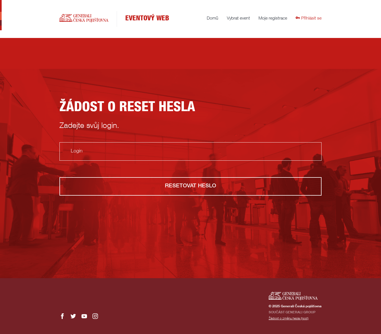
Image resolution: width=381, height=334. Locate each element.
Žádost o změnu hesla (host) (289, 318)
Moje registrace (272, 19)
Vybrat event (238, 19)
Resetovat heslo (190, 186)
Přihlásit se (309, 19)
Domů (212, 19)
